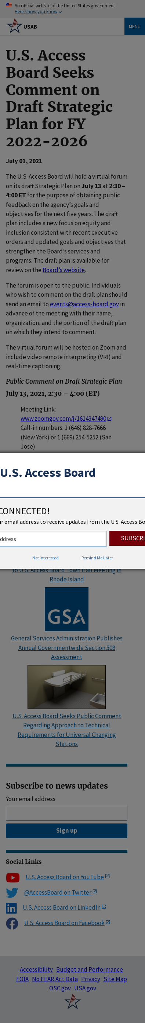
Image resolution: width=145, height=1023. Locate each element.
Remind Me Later (97, 557)
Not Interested (45, 557)
